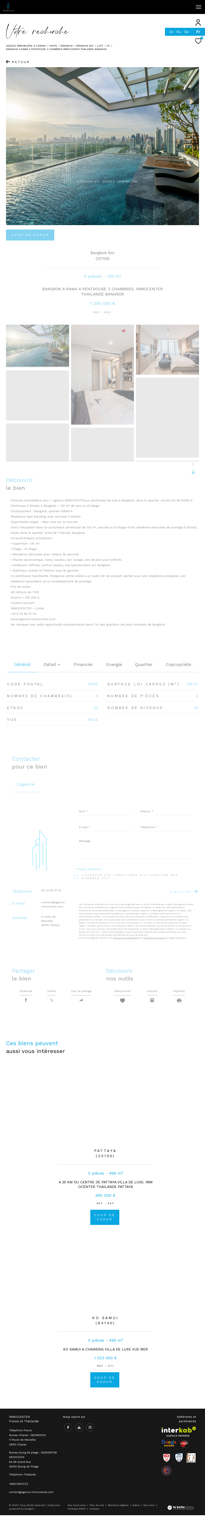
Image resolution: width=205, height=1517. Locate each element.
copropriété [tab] (178, 664)
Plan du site (97, 1507)
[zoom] (37, 365)
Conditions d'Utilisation (154, 938)
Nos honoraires (77, 1507)
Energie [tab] (114, 664)
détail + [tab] (52, 664)
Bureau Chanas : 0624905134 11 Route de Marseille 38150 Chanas (27, 1441)
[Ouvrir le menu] (198, 7)
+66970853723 (18, 1485)
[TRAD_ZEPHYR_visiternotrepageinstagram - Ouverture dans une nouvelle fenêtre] (157, 8)
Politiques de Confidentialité (125, 938)
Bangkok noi (84, 45)
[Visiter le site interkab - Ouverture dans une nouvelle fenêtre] (179, 1433)
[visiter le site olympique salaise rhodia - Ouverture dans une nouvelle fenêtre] (167, 1472)
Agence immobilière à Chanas (26, 45)
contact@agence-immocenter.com (31, 1493)
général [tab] (22, 664)
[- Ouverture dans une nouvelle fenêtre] (169, 1445)
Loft (100, 45)
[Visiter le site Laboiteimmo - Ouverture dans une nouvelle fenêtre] (180, 1509)
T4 (108, 45)
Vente (53, 45)
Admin (136, 1507)
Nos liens (150, 1507)
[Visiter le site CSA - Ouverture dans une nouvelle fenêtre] (184, 1446)
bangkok (67, 45)
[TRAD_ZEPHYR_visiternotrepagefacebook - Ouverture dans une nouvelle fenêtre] (141, 8)
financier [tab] (83, 664)
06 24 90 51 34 (51, 890)
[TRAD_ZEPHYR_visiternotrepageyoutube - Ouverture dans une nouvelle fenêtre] (149, 8)
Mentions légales (118, 1507)
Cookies (94, 1510)
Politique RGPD (77, 1510)
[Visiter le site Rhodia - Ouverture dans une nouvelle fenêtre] (179, 1459)
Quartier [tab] (144, 664)
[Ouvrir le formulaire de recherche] (178, 7)
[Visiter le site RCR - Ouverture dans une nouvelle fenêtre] (167, 1459)
